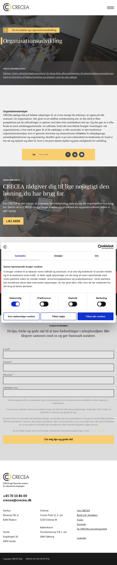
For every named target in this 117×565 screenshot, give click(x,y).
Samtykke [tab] (20, 255)
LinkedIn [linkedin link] (81, 538)
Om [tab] (97, 255)
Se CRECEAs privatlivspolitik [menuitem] (92, 528)
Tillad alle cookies (95, 316)
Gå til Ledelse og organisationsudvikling (34, 30)
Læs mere (13, 221)
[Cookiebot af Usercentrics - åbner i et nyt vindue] (100, 247)
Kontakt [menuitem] (81, 524)
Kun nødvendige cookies (21, 316)
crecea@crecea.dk (17, 500)
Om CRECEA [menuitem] (83, 510)
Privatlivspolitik (97, 430)
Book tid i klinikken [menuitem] (87, 515)
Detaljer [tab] (58, 255)
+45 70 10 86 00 (15, 496)
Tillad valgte (58, 316)
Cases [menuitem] (80, 519)
